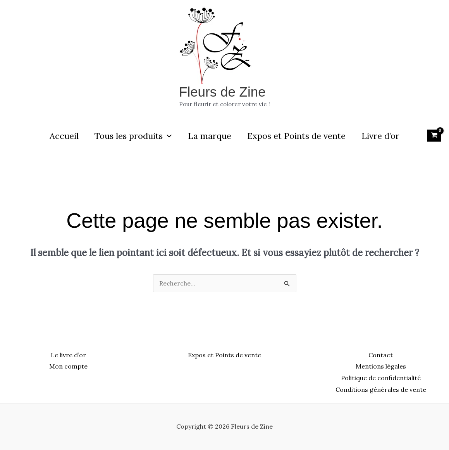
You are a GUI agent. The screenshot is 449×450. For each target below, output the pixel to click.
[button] (166, 135)
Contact (380, 355)
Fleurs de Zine (222, 91)
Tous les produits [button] (131, 135)
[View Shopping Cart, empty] (434, 135)
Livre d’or (383, 135)
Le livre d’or (68, 355)
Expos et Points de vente (297, 135)
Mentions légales (381, 366)
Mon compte (68, 366)
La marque (209, 135)
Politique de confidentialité (381, 378)
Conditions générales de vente (380, 389)
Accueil (61, 135)
